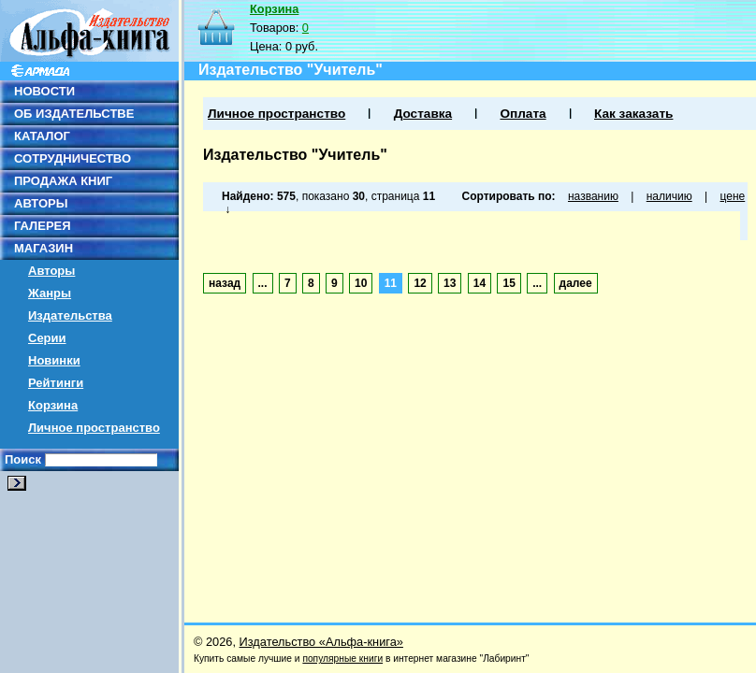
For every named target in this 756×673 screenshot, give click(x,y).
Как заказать (633, 114)
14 (479, 283)
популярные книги (342, 658)
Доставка (423, 114)
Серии (47, 338)
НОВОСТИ (44, 91)
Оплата (522, 114)
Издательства (70, 315)
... (263, 283)
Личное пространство (94, 428)
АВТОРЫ (40, 203)
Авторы (51, 271)
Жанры (49, 293)
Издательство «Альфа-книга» (321, 642)
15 (508, 283)
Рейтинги (55, 383)
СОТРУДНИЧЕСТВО (72, 158)
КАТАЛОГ (42, 136)
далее (576, 283)
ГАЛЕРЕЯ (42, 226)
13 (449, 283)
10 (361, 283)
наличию (669, 196)
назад (224, 283)
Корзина (53, 405)
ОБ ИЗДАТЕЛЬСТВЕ (74, 114)
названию (593, 196)
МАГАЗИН (43, 248)
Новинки (54, 360)
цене (733, 196)
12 (420, 283)
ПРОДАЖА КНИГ (63, 181)
